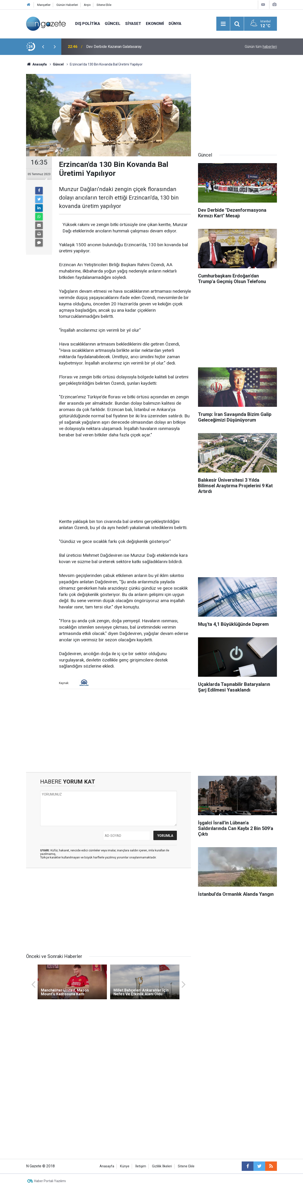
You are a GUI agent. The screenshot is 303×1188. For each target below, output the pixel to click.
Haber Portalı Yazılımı (50, 1181)
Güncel (112, 23)
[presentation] (43, 47)
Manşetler (43, 5)
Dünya (175, 23)
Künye (124, 1166)
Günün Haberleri (67, 5)
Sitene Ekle (104, 5)
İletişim (140, 1166)
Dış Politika (87, 23)
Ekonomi (155, 23)
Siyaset (133, 23)
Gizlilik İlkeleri (162, 1166)
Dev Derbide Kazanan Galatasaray (114, 46)
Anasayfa (107, 1166)
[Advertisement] (125, 478)
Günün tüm (261, 46)
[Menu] (223, 23)
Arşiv (87, 5)
